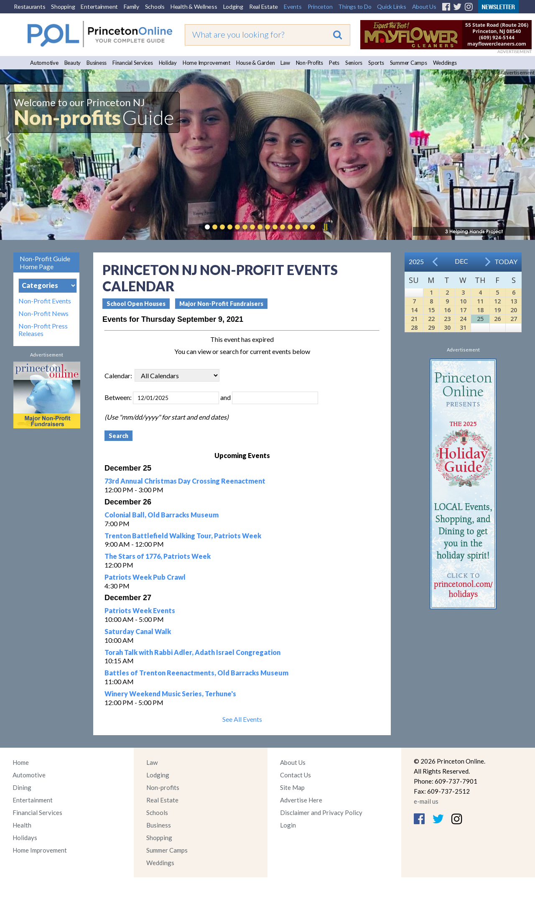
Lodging (233, 6)
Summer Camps (408, 62)
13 (513, 301)
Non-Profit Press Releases (43, 329)
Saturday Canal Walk (137, 631)
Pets (334, 62)
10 (463, 301)
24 (463, 319)
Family (131, 6)
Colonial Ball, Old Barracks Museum (161, 515)
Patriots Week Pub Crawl (145, 577)
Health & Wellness (194, 6)
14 (414, 310)
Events (293, 6)
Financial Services (132, 62)
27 (513, 319)
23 (447, 319)
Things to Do (354, 6)
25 (480, 319)
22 (431, 319)
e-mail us (426, 801)
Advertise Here (301, 800)
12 (497, 301)
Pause (325, 227)
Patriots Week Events (139, 610)
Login (288, 825)
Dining (22, 787)
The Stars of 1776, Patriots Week (157, 556)
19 (497, 310)
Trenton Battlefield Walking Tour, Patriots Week (182, 536)
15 (431, 310)
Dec (461, 261)
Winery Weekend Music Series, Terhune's (170, 694)
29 (431, 327)
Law (285, 62)
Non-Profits (309, 62)
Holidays (25, 837)
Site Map (292, 787)
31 (463, 327)
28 (414, 327)
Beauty (72, 62)
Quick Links (391, 6)
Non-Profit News (43, 313)
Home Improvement (206, 62)
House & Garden (255, 62)
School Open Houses (136, 303)
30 (447, 327)
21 (414, 319)
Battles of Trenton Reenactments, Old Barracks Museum (196, 673)
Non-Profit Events (44, 301)
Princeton (320, 6)
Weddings (445, 62)
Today (505, 261)
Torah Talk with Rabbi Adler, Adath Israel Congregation (192, 652)
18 (480, 310)
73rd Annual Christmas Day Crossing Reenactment (184, 481)
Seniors (353, 62)
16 (447, 310)
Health (22, 825)
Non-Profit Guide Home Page (45, 262)
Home (21, 762)
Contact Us (295, 775)
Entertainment (99, 6)
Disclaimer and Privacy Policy (321, 812)
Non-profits (162, 787)
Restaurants (29, 6)
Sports (376, 62)
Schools (155, 6)
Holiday (168, 62)
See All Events (242, 719)
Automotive (44, 62)
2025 (416, 261)
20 (513, 310)
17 (463, 310)
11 (480, 301)
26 (497, 319)
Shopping (63, 6)
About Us (424, 6)
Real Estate (263, 6)
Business (97, 62)
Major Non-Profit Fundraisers (221, 303)
